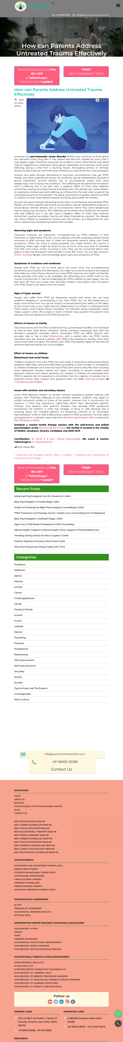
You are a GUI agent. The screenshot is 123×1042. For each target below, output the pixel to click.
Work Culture (21, 699)
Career (18, 592)
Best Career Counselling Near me (33, 1039)
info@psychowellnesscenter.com (92, 15)
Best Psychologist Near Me (29, 1022)
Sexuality (19, 671)
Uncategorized (22, 694)
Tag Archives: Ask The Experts (31, 688)
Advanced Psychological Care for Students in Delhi (42, 496)
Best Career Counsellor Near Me (33, 1026)
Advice (18, 575)
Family (18, 604)
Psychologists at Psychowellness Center (38, 1007)
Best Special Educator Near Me (31, 1029)
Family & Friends (23, 609)
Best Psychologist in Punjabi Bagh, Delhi (36, 501)
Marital (18, 632)
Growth (18, 615)
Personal (19, 643)
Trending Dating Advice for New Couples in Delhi (41, 535)
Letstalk (18, 626)
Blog (17, 1011)
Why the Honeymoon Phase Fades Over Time (39, 546)
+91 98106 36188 (65, 963)
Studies (18, 682)
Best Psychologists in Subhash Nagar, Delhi (38, 518)
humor (18, 620)
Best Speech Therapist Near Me (31, 1036)
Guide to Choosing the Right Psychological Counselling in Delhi (49, 507)
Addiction (19, 570)
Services (19, 1004)
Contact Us (61, 970)
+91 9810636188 (62, 15)
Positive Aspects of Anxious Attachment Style (39, 541)
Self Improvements (25, 665)
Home (17, 997)
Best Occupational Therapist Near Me (35, 1033)
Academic (19, 564)
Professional (21, 649)
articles (18, 587)
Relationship (21, 654)
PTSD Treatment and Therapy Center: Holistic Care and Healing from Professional (59, 513)
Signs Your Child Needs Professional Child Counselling (44, 524)
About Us (19, 1000)
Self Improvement (24, 660)
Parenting (20, 637)
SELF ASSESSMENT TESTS (86, 71)
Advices (18, 581)
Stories (18, 677)
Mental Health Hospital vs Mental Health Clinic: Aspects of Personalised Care (56, 530)
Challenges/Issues (24, 598)
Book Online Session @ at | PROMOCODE (37, 76)
